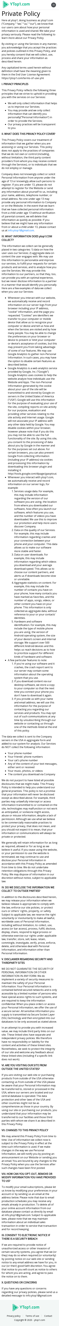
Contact (48, 1315)
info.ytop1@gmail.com (21, 230)
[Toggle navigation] (53, 5)
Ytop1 (17, 5)
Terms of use (32, 1315)
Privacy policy (13, 1315)
